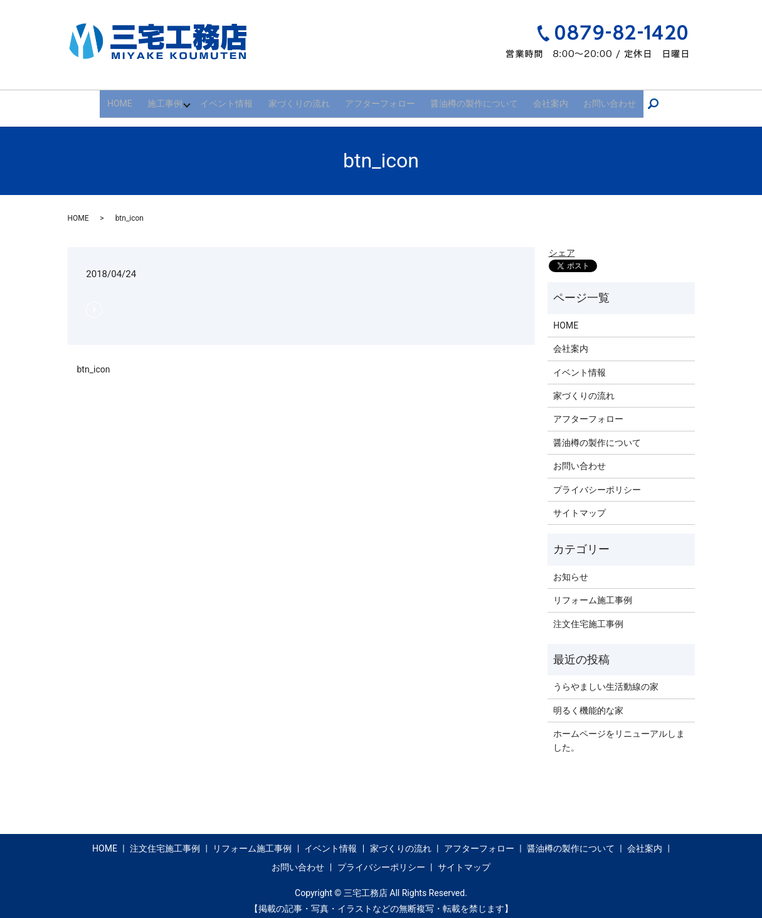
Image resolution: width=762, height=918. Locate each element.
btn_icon (93, 361)
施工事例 (173, 99)
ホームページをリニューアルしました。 (619, 732)
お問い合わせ (595, 99)
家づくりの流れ (303, 99)
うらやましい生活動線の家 (606, 679)
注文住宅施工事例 (588, 616)
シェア (562, 245)
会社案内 (541, 99)
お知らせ (570, 569)
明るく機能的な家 (588, 702)
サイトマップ (579, 505)
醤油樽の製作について (470, 99)
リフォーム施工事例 (592, 592)
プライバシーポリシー (597, 482)
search (643, 100)
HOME (133, 99)
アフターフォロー (380, 99)
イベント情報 (236, 99)
